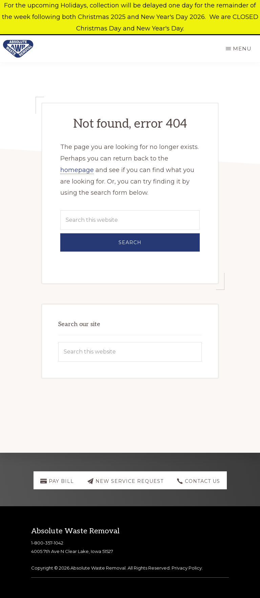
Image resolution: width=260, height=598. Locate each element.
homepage (77, 170)
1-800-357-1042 (47, 543)
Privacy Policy (187, 568)
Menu (242, 48)
